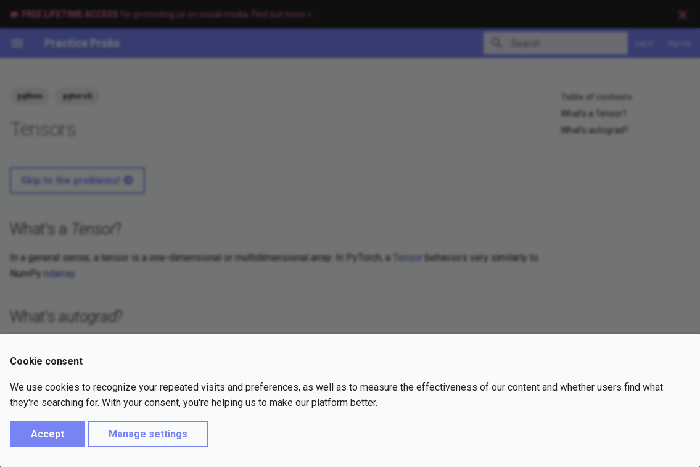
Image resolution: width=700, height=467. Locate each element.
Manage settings (148, 434)
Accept (47, 434)
